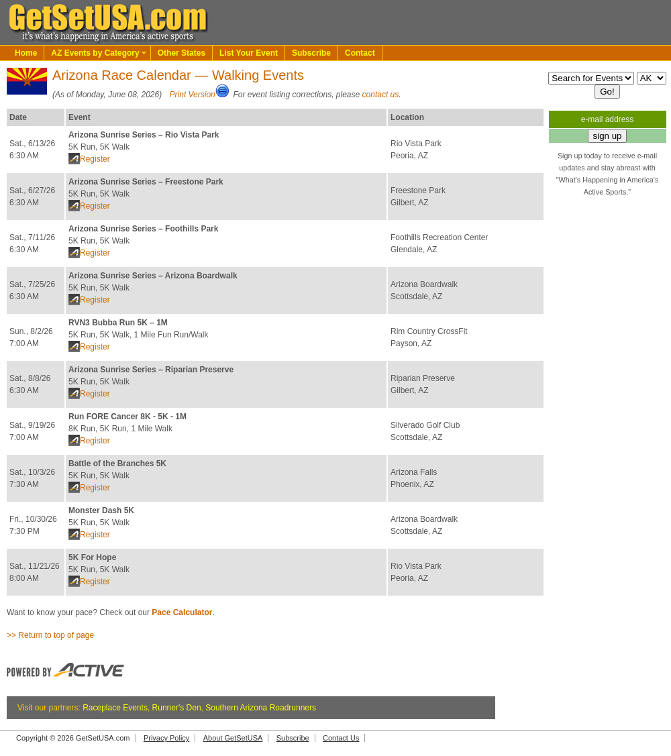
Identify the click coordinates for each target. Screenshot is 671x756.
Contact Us (341, 738)
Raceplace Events (115, 707)
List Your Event (248, 53)
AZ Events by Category (95, 53)
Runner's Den (176, 707)
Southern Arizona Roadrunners (260, 707)
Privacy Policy (166, 738)
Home (26, 53)
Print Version (192, 94)
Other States (181, 53)
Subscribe (311, 53)
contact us (380, 94)
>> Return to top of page (50, 635)
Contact (360, 53)
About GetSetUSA (233, 738)
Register (95, 159)
